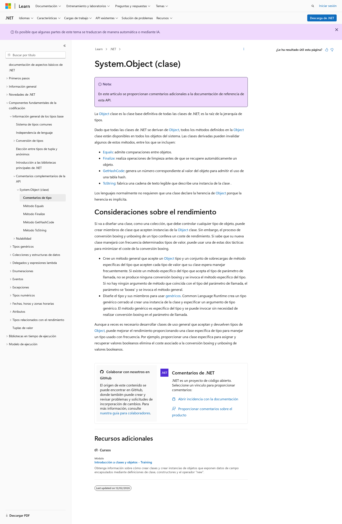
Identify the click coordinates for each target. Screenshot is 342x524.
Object (104, 113)
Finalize (109, 158)
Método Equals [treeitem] (33, 206)
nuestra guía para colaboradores (125, 413)
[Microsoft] (8, 6)
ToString (109, 183)
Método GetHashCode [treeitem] (38, 222)
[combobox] (35, 55)
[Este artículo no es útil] (332, 49)
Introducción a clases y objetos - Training (123, 462)
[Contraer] (64, 46)
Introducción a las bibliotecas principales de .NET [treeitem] (36, 165)
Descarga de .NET (322, 18)
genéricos (173, 295)
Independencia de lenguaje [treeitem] (34, 132)
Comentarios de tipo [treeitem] (37, 197)
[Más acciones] (244, 49)
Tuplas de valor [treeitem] (22, 328)
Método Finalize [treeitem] (34, 214)
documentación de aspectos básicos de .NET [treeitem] (36, 67)
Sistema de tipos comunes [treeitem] (34, 124)
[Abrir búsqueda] (312, 6)
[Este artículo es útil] (326, 49)
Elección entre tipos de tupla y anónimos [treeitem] (36, 151)
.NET (113, 49)
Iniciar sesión (328, 6)
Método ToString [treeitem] (34, 230)
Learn (99, 49)
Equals (108, 152)
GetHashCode (113, 170)
